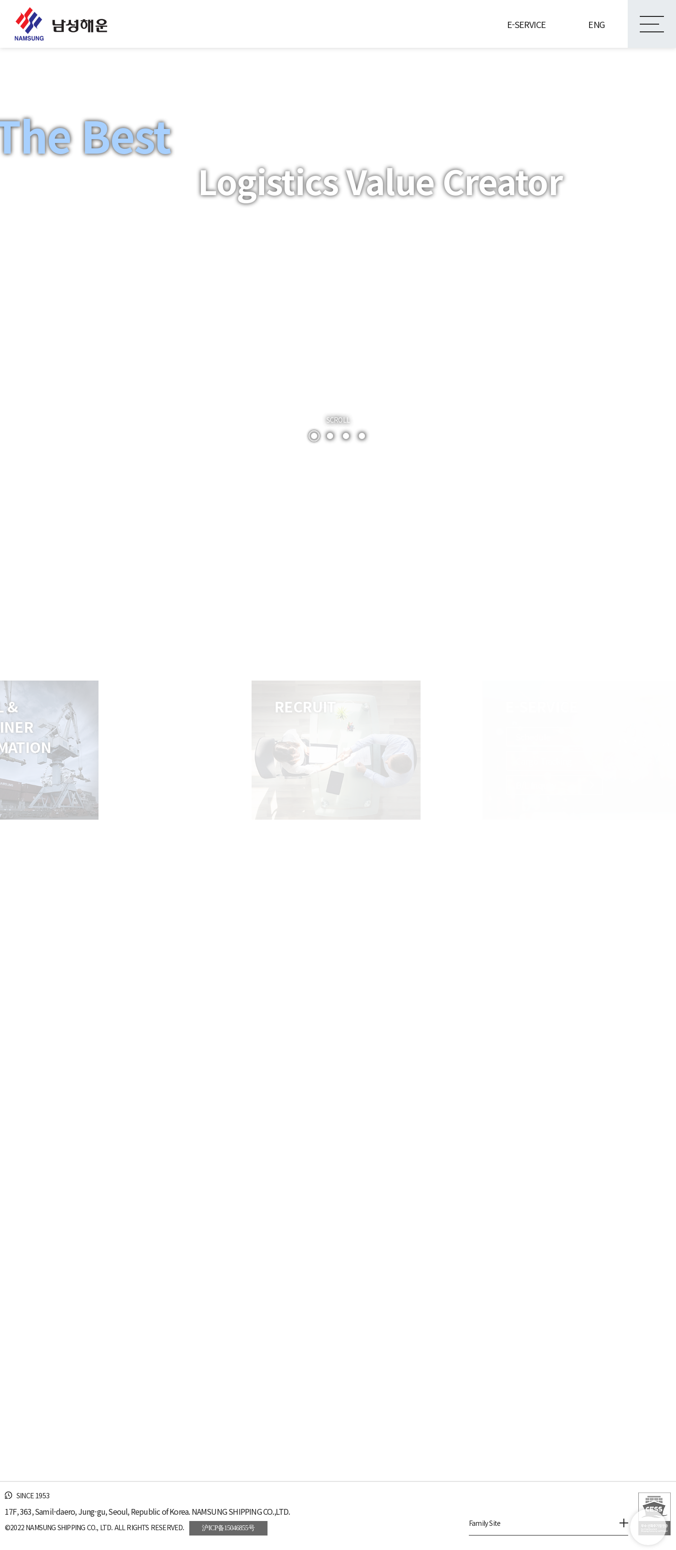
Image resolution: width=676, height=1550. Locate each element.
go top (648, 1527)
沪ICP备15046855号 (228, 1528)
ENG (596, 24)
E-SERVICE (526, 24)
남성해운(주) (60, 24)
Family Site (548, 1523)
